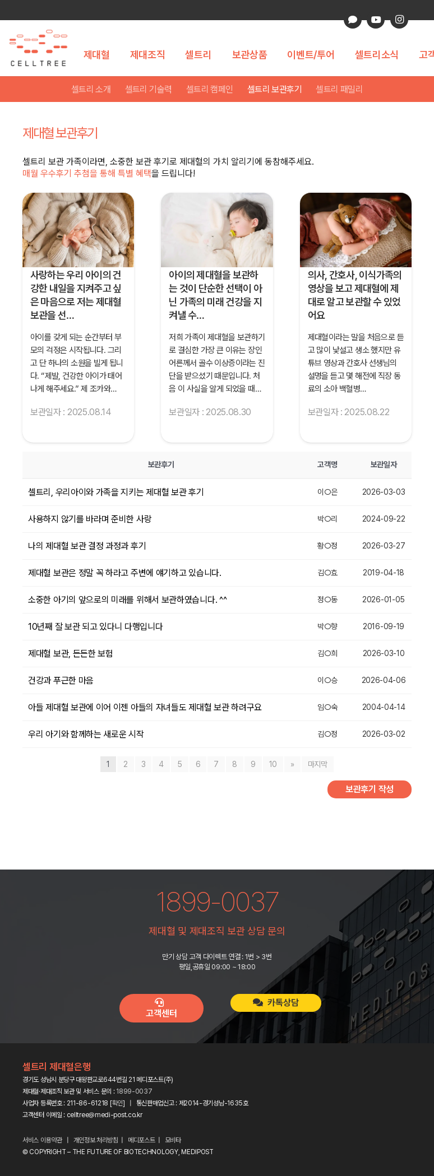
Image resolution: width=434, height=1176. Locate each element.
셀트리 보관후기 (274, 89)
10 (273, 764)
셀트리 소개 (90, 89)
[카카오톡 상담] (353, 20)
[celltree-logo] (44, 48)
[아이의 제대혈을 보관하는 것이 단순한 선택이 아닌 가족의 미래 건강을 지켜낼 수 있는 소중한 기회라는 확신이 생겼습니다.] (217, 230)
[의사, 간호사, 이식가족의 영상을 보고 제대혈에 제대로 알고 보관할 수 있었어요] (356, 230)
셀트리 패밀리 (339, 89)
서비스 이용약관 (42, 1140)
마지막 (317, 764)
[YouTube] (376, 20)
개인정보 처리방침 (95, 1140)
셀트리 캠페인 (209, 89)
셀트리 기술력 (148, 89)
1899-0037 (134, 1091)
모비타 (173, 1140)
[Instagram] (399, 20)
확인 (117, 1103)
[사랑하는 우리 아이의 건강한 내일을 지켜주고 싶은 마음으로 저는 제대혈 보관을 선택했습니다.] (78, 230)
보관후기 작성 (369, 789)
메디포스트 (141, 1140)
